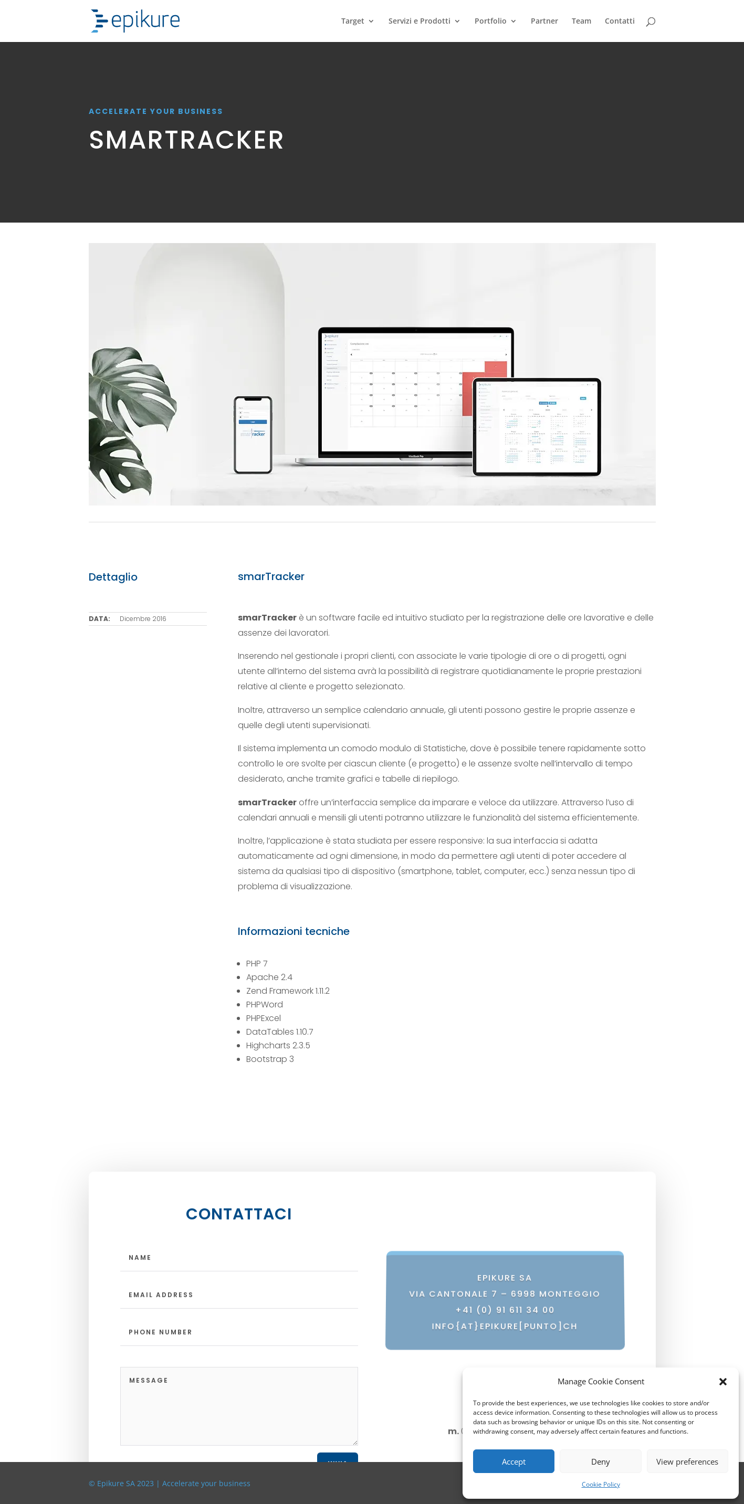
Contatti (620, 21)
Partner (544, 21)
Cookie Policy (601, 1484)
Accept (514, 1461)
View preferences (687, 1461)
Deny (600, 1461)
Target (352, 21)
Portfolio (491, 21)
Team (581, 21)
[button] (723, 1381)
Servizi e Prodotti (419, 21)
